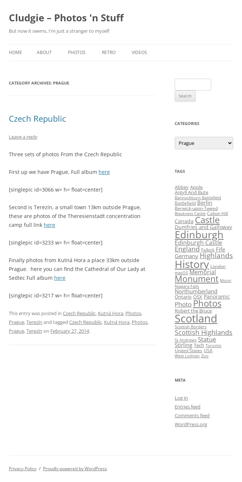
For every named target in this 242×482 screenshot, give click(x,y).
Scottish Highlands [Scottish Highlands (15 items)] (203, 332)
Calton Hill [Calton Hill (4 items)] (217, 213)
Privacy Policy (22, 468)
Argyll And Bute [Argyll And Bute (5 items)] (191, 192)
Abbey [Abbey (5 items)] (182, 187)
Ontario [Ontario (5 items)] (183, 296)
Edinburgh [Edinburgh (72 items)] (199, 234)
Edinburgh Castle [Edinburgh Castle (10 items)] (198, 243)
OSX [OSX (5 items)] (197, 296)
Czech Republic (37, 118)
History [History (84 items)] (192, 264)
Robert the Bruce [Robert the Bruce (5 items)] (193, 310)
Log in (181, 397)
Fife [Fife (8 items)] (220, 249)
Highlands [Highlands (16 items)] (216, 255)
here (104, 171)
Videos (139, 52)
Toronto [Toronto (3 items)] (213, 345)
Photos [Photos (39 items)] (207, 303)
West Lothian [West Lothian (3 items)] (187, 355)
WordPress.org (191, 424)
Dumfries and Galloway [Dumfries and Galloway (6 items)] (203, 227)
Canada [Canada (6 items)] (184, 221)
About (44, 52)
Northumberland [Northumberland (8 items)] (196, 291)
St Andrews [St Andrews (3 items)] (185, 340)
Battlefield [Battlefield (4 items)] (185, 203)
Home (15, 52)
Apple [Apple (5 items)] (196, 187)
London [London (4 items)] (217, 266)
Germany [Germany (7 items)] (186, 256)
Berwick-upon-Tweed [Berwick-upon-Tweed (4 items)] (196, 208)
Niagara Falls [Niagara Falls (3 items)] (187, 286)
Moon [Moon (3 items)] (225, 280)
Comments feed (192, 415)
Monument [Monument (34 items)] (196, 279)
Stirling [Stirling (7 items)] (183, 345)
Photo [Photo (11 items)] (183, 304)
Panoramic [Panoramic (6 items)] (217, 296)
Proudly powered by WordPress (75, 468)
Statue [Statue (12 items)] (207, 339)
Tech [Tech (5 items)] (199, 345)
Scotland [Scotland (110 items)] (196, 318)
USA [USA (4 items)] (208, 350)
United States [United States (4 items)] (188, 350)
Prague (16, 322)
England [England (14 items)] (187, 248)
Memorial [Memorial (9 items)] (202, 272)
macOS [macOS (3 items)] (181, 272)
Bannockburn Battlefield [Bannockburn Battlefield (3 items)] (198, 197)
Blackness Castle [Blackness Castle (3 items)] (190, 213)
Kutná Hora (110, 313)
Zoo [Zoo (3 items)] (205, 355)
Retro (108, 52)
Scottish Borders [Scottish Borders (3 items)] (190, 326)
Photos (77, 52)
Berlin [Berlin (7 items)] (204, 202)
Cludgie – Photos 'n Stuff (66, 17)
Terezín (34, 322)
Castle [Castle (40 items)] (207, 220)
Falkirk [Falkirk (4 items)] (207, 250)
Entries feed (187, 406)
